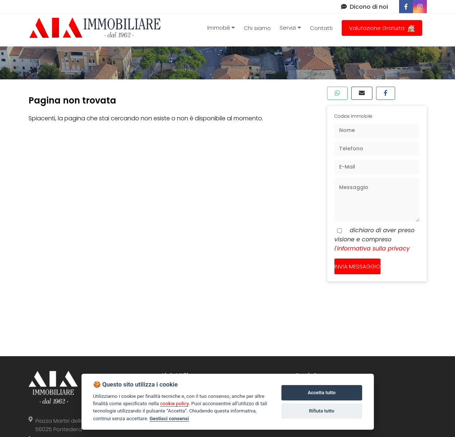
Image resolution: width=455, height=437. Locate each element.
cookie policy (174, 403)
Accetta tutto (321, 392)
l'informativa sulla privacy (372, 248)
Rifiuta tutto (321, 411)
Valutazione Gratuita (382, 28)
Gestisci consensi (169, 418)
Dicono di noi (364, 7)
